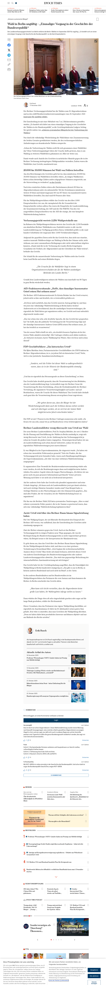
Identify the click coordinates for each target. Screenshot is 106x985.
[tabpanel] (56, 671)
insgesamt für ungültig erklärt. (35, 117)
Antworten (85, 740)
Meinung (28, 787)
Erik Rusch (41, 630)
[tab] (55, 629)
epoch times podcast (34, 900)
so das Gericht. (55, 182)
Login (56, 720)
